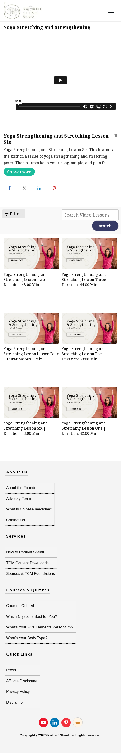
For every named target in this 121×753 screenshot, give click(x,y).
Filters (13, 214)
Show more (19, 172)
